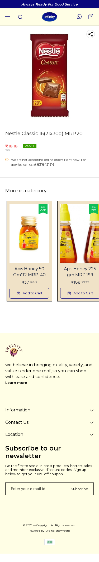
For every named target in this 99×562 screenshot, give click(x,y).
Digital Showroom (58, 530)
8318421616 (45, 164)
